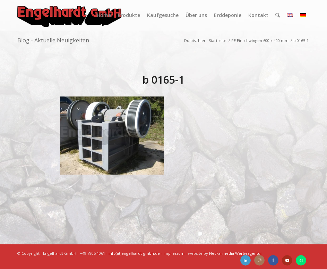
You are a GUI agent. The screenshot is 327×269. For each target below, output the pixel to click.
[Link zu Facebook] (273, 260)
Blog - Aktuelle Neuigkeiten (53, 40)
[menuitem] (103, 15)
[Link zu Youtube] (287, 260)
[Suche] (277, 15)
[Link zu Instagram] (259, 260)
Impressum (173, 253)
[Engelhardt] (69, 15)
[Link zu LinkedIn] (245, 260)
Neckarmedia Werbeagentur (235, 253)
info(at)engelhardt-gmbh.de (134, 253)
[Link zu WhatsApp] (301, 260)
